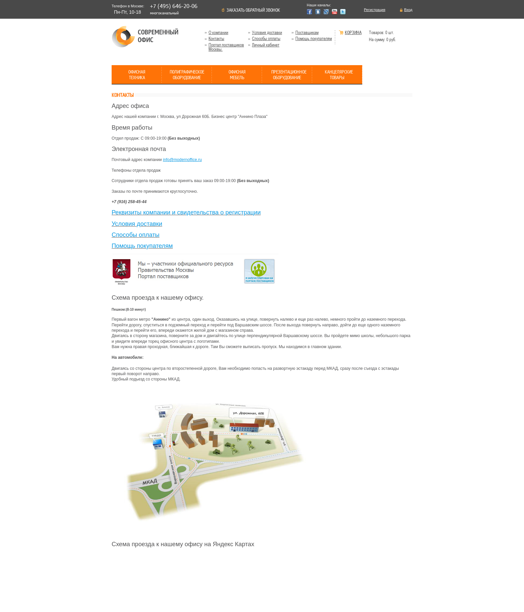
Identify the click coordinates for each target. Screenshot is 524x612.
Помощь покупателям (313, 38)
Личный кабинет (265, 44)
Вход (408, 10)
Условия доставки (267, 32)
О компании (218, 32)
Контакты (216, 38)
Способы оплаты (266, 38)
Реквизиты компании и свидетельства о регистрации (186, 212)
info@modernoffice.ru (182, 159)
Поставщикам (306, 32)
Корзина (353, 32)
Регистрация (374, 10)
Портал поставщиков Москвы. (226, 47)
